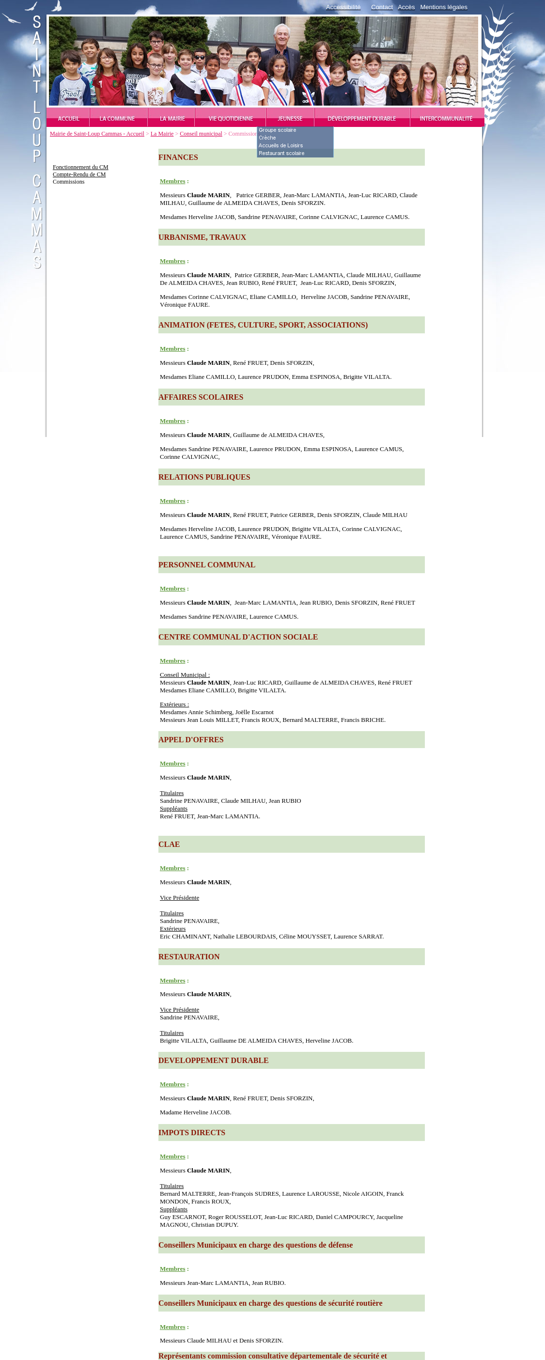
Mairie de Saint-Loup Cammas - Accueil (97, 133)
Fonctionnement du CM (81, 167)
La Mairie (162, 133)
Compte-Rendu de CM (79, 174)
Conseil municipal (201, 133)
